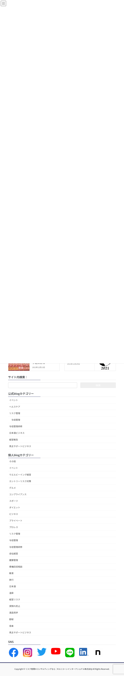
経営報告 (13, 439)
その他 (12, 461)
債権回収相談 (15, 566)
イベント (13, 400)
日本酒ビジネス (17, 432)
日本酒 (12, 586)
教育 (11, 573)
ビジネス (13, 514)
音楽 (11, 625)
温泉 (11, 592)
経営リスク (14, 599)
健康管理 (13, 560)
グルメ (12, 487)
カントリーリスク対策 (20, 481)
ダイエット (14, 507)
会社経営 (13, 553)
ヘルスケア (14, 406)
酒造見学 (13, 612)
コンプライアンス (18, 494)
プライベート (15, 520)
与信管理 (15, 419)
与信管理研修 (15, 426)
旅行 (11, 579)
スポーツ (13, 500)
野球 (11, 619)
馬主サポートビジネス (20, 446)
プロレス (13, 527)
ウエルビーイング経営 (20, 474)
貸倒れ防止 (14, 606)
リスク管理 (14, 413)
